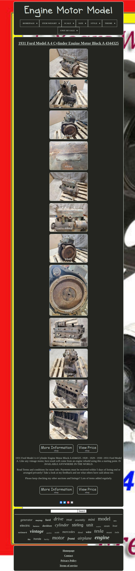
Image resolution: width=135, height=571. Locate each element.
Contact (68, 555)
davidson (47, 525)
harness (36, 526)
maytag (38, 520)
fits (29, 539)
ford (48, 519)
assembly (80, 519)
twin (117, 532)
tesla (98, 531)
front (71, 538)
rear (69, 519)
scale (57, 532)
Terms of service (69, 565)
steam (107, 526)
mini (91, 519)
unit (89, 524)
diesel (80, 532)
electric (25, 525)
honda (37, 538)
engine (102, 537)
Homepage (68, 550)
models (98, 526)
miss (115, 521)
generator (26, 519)
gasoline (49, 533)
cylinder (62, 525)
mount (109, 532)
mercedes (68, 532)
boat (115, 525)
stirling (77, 525)
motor (58, 537)
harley (46, 539)
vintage (37, 531)
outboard (22, 533)
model (104, 518)
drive (58, 518)
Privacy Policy (68, 560)
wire (88, 532)
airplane (85, 538)
